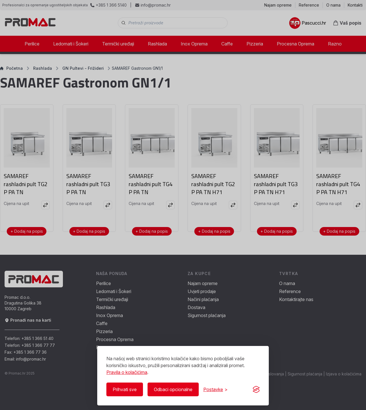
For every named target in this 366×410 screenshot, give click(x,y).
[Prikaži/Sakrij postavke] (215, 389)
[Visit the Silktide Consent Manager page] (256, 389)
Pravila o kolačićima (126, 372)
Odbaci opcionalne (173, 389)
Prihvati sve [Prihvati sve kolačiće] (125, 389)
